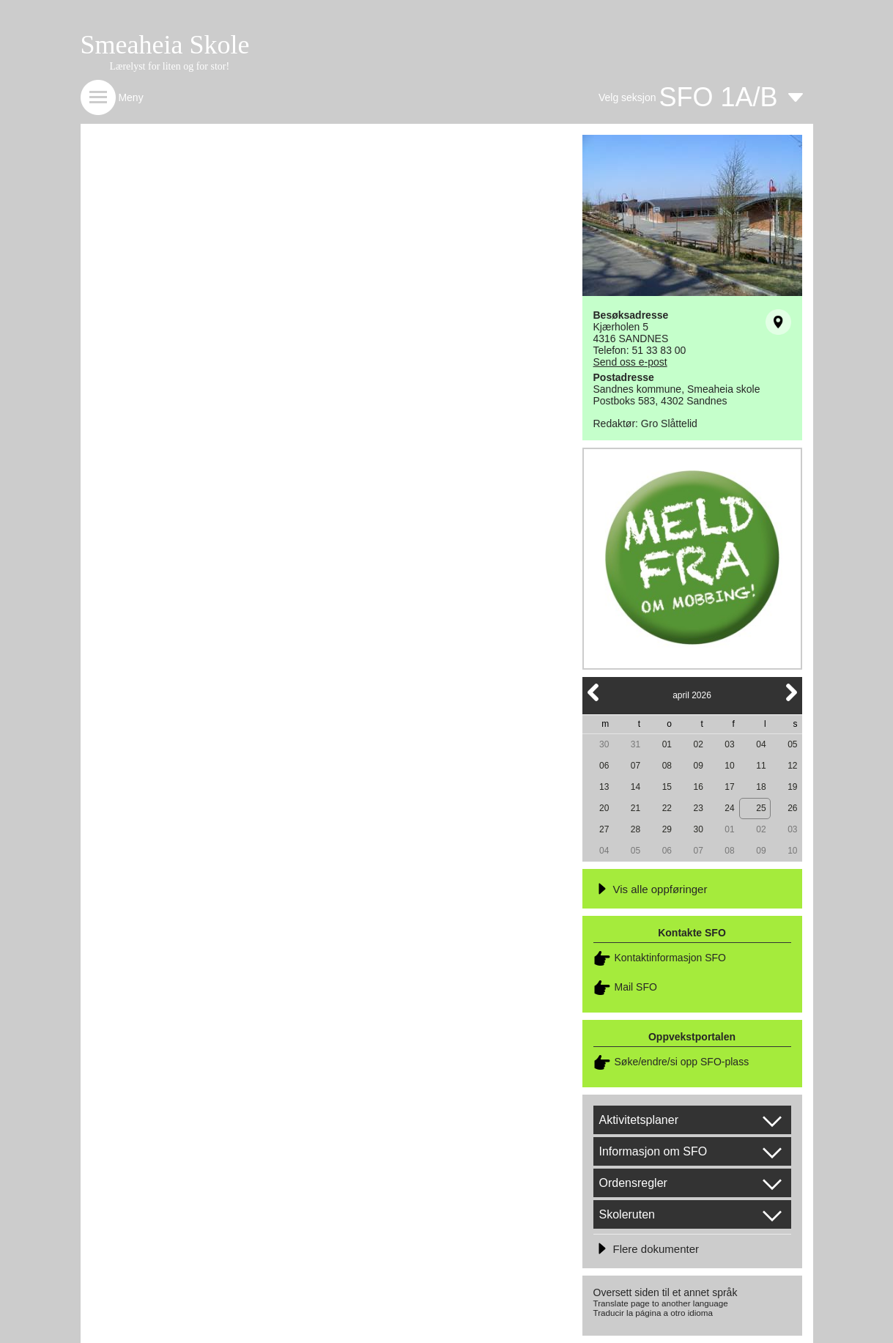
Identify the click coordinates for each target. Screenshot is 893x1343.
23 (698, 808)
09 (698, 766)
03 (729, 744)
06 (604, 766)
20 (604, 808)
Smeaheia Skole (165, 44)
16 (698, 787)
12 (792, 766)
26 (792, 808)
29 (667, 829)
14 (635, 787)
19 (792, 787)
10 (729, 766)
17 (729, 787)
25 (761, 808)
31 (635, 744)
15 (667, 787)
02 (698, 744)
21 (635, 808)
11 (761, 766)
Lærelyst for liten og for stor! (170, 66)
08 (667, 766)
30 (604, 744)
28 (635, 829)
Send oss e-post (630, 362)
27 (604, 829)
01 (667, 744)
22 (667, 808)
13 (604, 787)
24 (729, 808)
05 (792, 744)
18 (761, 787)
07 (635, 766)
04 (761, 744)
